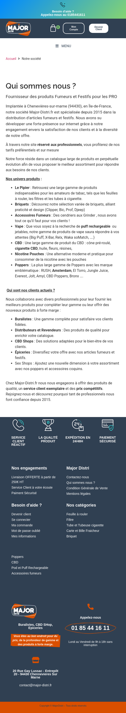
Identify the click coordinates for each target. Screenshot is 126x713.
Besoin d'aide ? (63, 11)
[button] (53, 28)
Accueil (11, 59)
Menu (63, 46)
